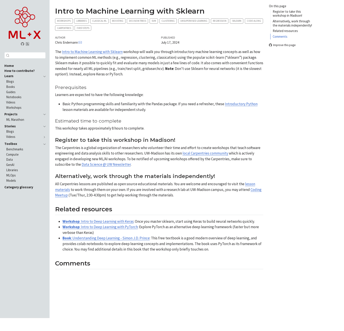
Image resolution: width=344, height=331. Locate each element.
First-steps (83, 28)
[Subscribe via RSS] (27, 44)
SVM (154, 20)
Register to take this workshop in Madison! (287, 13)
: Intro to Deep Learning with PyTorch (100, 226)
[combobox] (25, 55)
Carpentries (64, 28)
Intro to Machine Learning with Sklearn (92, 51)
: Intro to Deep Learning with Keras (98, 221)
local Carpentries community (205, 153)
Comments (280, 36)
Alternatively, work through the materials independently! (292, 23)
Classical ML (99, 20)
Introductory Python (241, 103)
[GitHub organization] (22, 44)
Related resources (285, 31)
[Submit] (8, 55)
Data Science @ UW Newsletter (106, 164)
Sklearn (236, 20)
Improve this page (282, 45)
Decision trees (137, 20)
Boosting (117, 20)
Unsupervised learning (193, 20)
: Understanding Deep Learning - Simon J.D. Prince (106, 238)
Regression (219, 20)
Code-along (254, 20)
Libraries (81, 20)
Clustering (168, 20)
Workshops (64, 20)
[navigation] (43, 76)
